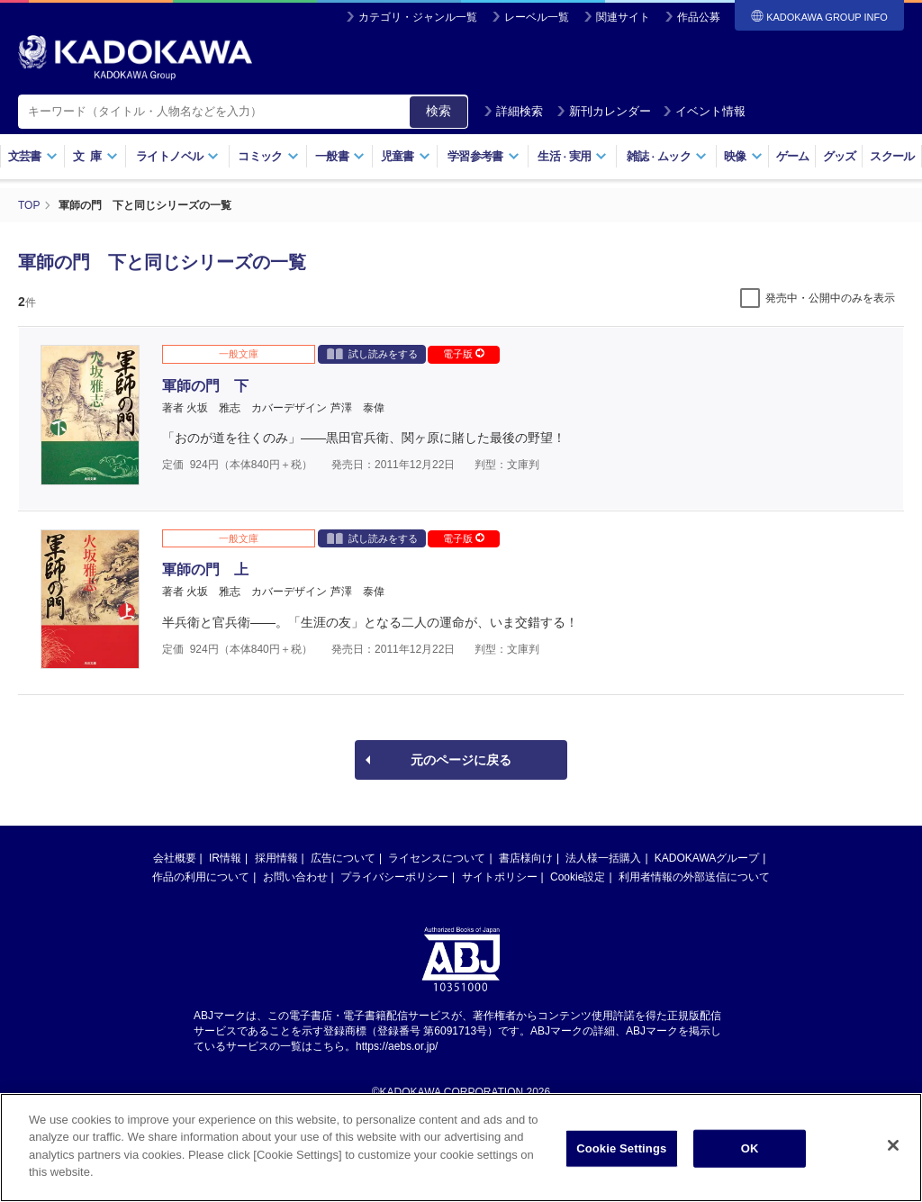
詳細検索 (513, 111)
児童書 (405, 156)
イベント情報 (704, 111)
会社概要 (174, 858)
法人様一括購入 (603, 858)
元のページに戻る (461, 760)
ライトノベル (177, 156)
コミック (268, 156)
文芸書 (33, 156)
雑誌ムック (667, 156)
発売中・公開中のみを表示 (830, 298)
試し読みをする (372, 353)
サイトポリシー (500, 877)
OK (750, 1152)
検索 (438, 111)
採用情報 (276, 858)
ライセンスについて (436, 858)
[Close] (893, 1149)
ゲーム (792, 156)
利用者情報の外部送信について (694, 877)
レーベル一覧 (536, 17)
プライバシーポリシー (394, 877)
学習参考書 (483, 156)
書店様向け (526, 858)
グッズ (839, 156)
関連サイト (623, 17)
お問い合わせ (295, 877)
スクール (892, 156)
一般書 (340, 156)
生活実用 (572, 156)
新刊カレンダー (603, 111)
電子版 (463, 353)
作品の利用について (200, 877)
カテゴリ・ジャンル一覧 (417, 17)
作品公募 (698, 17)
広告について (343, 858)
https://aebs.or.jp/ (397, 1046)
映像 (743, 156)
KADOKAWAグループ (707, 858)
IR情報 (225, 858)
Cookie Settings (621, 1152)
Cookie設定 (577, 877)
